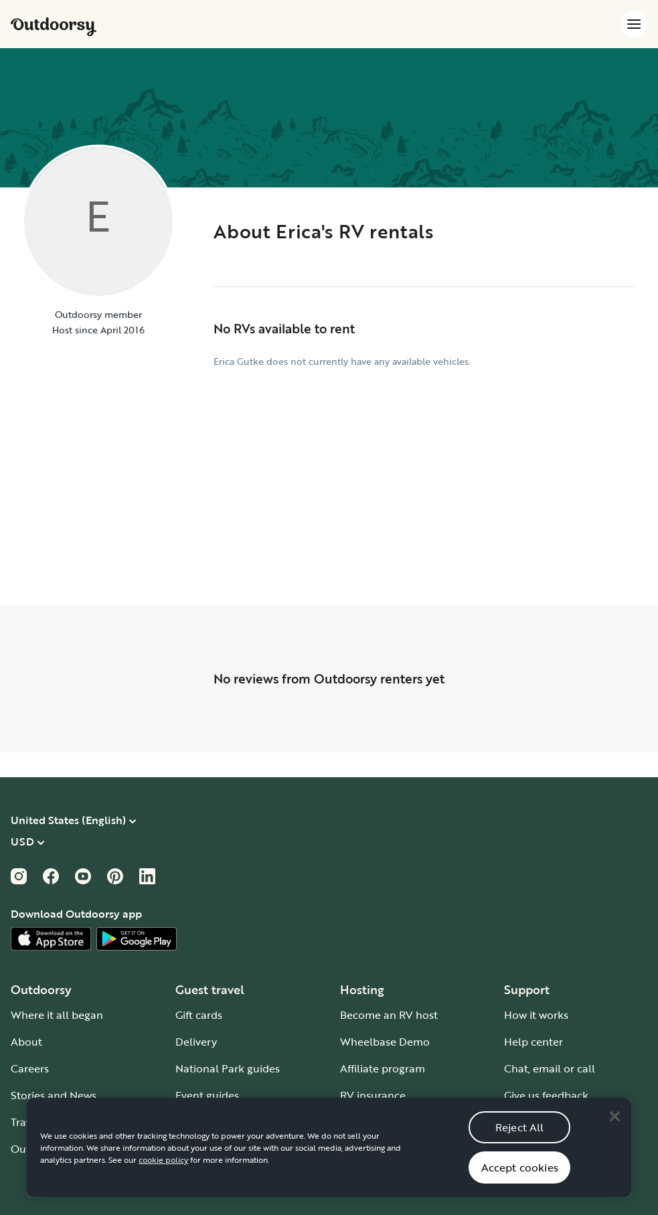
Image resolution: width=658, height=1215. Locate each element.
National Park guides (227, 1068)
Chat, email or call (549, 1068)
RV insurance (373, 1095)
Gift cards (198, 1015)
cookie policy (163, 1171)
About (26, 1042)
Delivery (196, 1042)
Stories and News (53, 1095)
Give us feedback (546, 1095)
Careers (30, 1068)
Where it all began (57, 1015)
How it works (536, 1015)
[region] (329, 1158)
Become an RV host (389, 1015)
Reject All (519, 1139)
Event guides (207, 1095)
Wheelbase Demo (385, 1042)
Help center (533, 1042)
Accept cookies (519, 1179)
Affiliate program (382, 1068)
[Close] (614, 1127)
